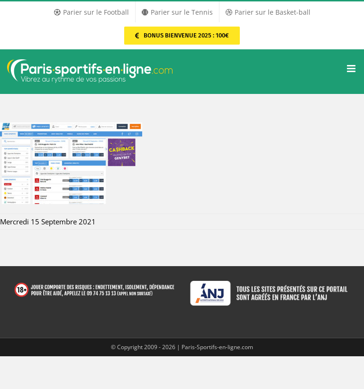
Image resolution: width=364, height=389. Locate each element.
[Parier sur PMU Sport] (181, 36)
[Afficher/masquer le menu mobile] (352, 69)
